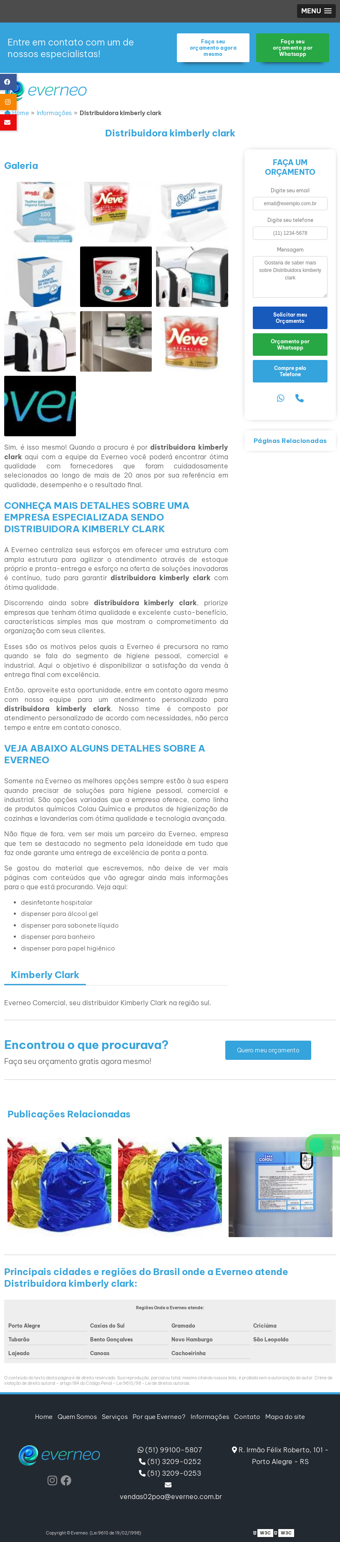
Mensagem (290, 250)
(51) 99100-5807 (170, 1450)
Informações (210, 1417)
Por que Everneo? (159, 1417)
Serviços (115, 1417)
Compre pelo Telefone (290, 371)
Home (44, 1417)
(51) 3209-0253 (170, 1473)
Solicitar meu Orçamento (290, 318)
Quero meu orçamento (268, 1050)
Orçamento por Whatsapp (290, 344)
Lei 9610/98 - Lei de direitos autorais (152, 1383)
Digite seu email (290, 190)
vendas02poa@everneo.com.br (170, 1491)
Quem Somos (77, 1417)
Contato (247, 1417)
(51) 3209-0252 (170, 1461)
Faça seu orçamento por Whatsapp (293, 47)
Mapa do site (285, 1417)
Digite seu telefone (290, 220)
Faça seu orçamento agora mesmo (213, 47)
